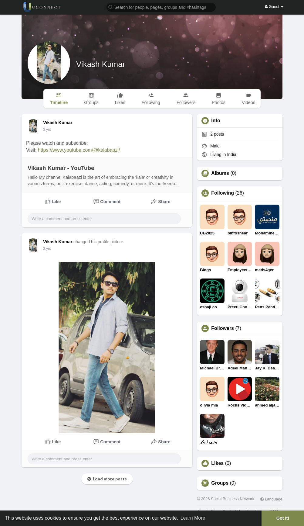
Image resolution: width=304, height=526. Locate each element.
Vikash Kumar (100, 64)
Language (271, 499)
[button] (161, 7)
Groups (219, 483)
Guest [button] (274, 6)
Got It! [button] (282, 518)
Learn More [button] (193, 518)
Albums (220, 173)
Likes (217, 463)
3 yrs (47, 129)
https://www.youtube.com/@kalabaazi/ (79, 150)
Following (222, 193)
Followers (222, 328)
